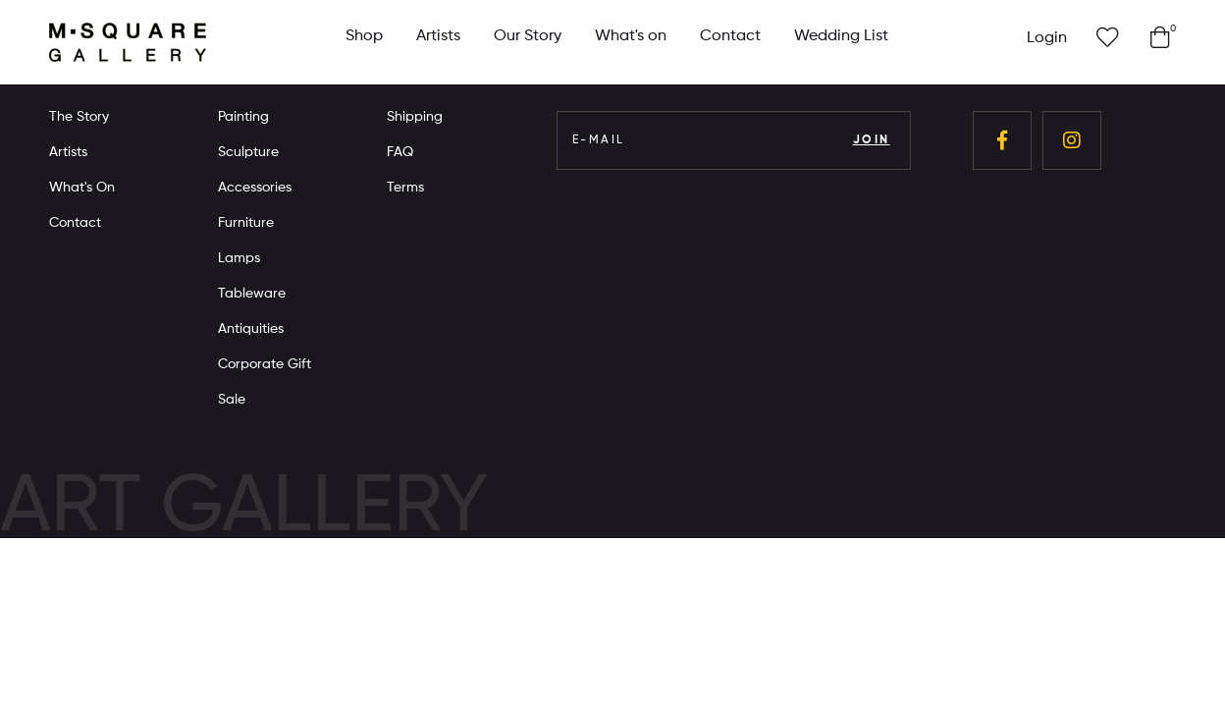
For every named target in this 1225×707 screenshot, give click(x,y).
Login (1047, 38)
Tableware (252, 293)
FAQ (400, 152)
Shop (364, 36)
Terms (405, 187)
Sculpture (248, 152)
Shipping (415, 117)
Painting (243, 117)
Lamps (239, 258)
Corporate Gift (264, 364)
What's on (630, 36)
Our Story (527, 36)
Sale (231, 400)
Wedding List (841, 36)
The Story (79, 117)
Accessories (255, 187)
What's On (82, 187)
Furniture (246, 223)
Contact (730, 36)
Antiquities (251, 329)
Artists (438, 36)
